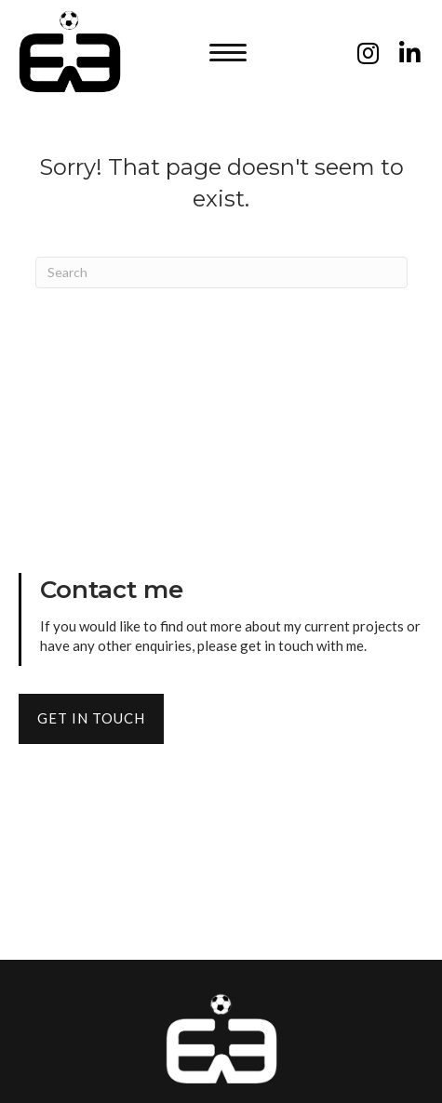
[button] (228, 53)
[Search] (221, 272)
